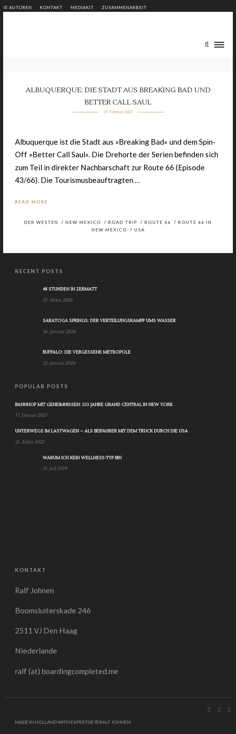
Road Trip (122, 222)
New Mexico (83, 222)
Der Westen (41, 222)
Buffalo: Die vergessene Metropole (87, 352)
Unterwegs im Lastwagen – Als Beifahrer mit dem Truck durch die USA (101, 431)
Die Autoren (16, 7)
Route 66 (157, 222)
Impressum (106, 20)
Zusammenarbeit (124, 7)
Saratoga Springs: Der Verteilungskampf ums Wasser (109, 321)
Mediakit (82, 7)
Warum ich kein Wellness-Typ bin (82, 458)
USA (139, 229)
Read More (31, 201)
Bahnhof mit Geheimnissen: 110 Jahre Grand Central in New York (93, 405)
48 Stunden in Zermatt (70, 289)
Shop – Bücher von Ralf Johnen (42, 20)
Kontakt (51, 7)
